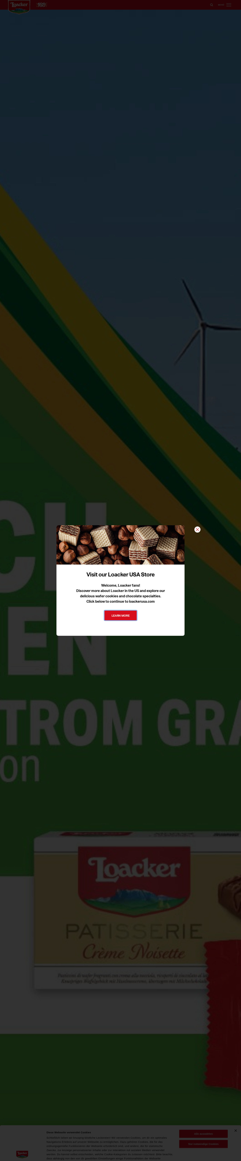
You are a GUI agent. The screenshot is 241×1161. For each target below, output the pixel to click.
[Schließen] (197, 529)
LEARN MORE (121, 615)
